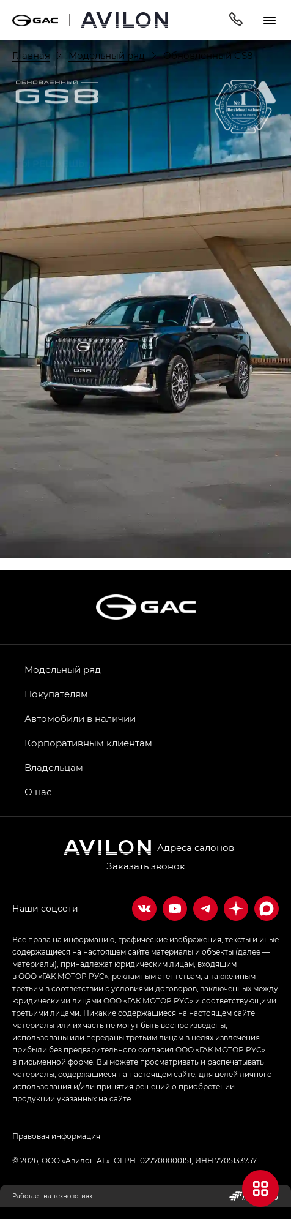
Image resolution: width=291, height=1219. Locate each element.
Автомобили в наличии (80, 718)
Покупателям (56, 694)
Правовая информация (56, 1136)
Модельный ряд (62, 669)
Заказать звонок (145, 866)
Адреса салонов (195, 847)
